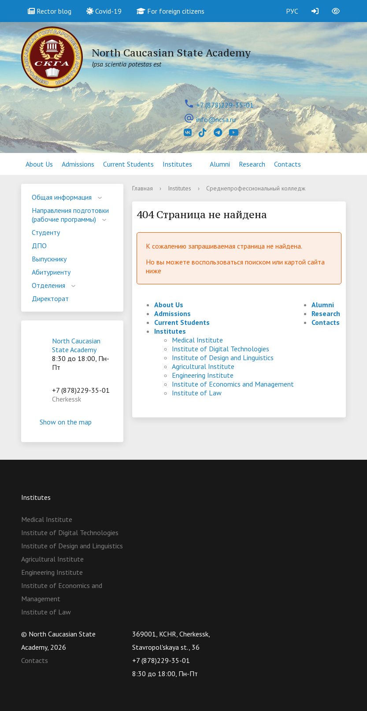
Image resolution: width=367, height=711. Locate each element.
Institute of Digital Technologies (220, 348)
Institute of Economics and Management (233, 384)
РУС (292, 11)
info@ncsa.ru (216, 119)
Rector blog (49, 11)
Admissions (78, 164)
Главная (142, 188)
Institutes (177, 164)
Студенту (46, 232)
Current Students (128, 164)
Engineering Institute (203, 375)
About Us (39, 164)
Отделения (48, 285)
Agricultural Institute (203, 366)
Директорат (50, 298)
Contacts (287, 164)
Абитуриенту (51, 272)
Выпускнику (49, 258)
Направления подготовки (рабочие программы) (70, 214)
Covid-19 (104, 11)
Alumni (220, 164)
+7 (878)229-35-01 (225, 105)
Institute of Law (197, 392)
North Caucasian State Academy (76, 345)
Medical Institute (197, 339)
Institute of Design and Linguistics (223, 357)
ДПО (39, 245)
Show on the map (72, 421)
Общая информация (62, 197)
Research (252, 164)
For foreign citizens (170, 11)
